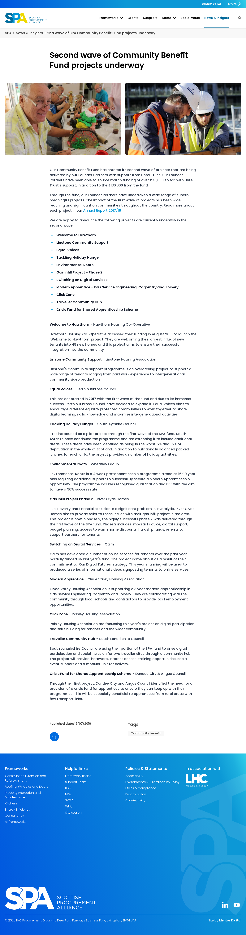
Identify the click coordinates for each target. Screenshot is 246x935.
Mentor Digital (230, 920)
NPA (68, 794)
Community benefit (146, 733)
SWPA (69, 800)
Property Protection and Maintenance (23, 795)
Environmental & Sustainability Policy (152, 782)
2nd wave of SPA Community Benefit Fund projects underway (101, 33)
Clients (132, 18)
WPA (68, 806)
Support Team (76, 782)
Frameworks (111, 18)
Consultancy (14, 815)
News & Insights (216, 18)
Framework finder (78, 776)
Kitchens (11, 803)
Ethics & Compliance (140, 788)
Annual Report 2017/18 (102, 210)
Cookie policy (135, 800)
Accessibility (134, 776)
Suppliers (150, 18)
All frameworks (15, 822)
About (169, 18)
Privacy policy (135, 794)
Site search (73, 812)
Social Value (190, 18)
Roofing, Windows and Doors (26, 786)
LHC (68, 788)
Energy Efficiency (17, 809)
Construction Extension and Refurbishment (25, 778)
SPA (8, 33)
